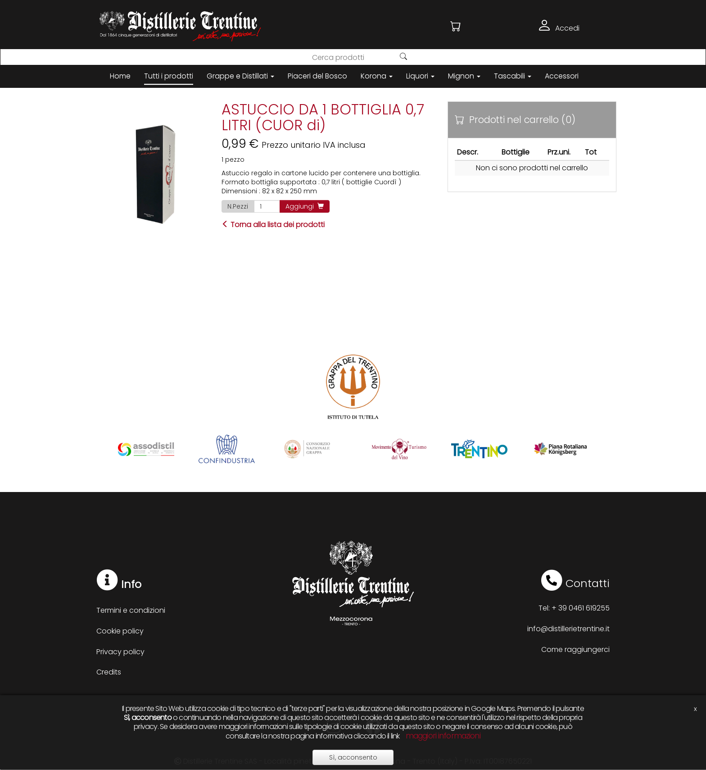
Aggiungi (304, 206)
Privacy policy (120, 652)
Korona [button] (377, 76)
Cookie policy (120, 631)
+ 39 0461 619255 (581, 608)
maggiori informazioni (443, 735)
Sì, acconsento (353, 757)
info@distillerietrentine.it (568, 629)
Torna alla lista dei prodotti (273, 224)
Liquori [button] (420, 76)
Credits (108, 672)
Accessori (562, 76)
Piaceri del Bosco (317, 76)
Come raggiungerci (575, 649)
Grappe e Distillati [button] (240, 76)
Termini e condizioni (130, 610)
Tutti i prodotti (168, 76)
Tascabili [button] (512, 76)
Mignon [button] (464, 76)
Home (120, 76)
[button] (456, 26)
